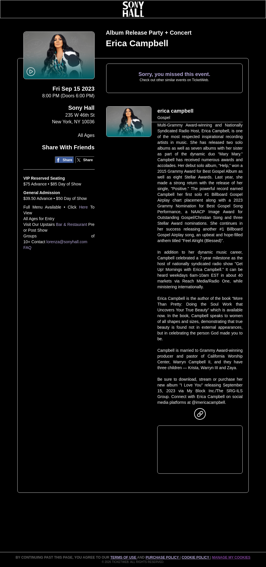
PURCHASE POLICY (163, 557)
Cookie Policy (196, 557)
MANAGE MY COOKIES (231, 557)
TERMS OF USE (123, 557)
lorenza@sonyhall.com (66, 241)
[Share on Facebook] (64, 159)
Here (83, 207)
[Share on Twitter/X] (85, 159)
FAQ (27, 247)
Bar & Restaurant (71, 224)
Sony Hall (81, 108)
